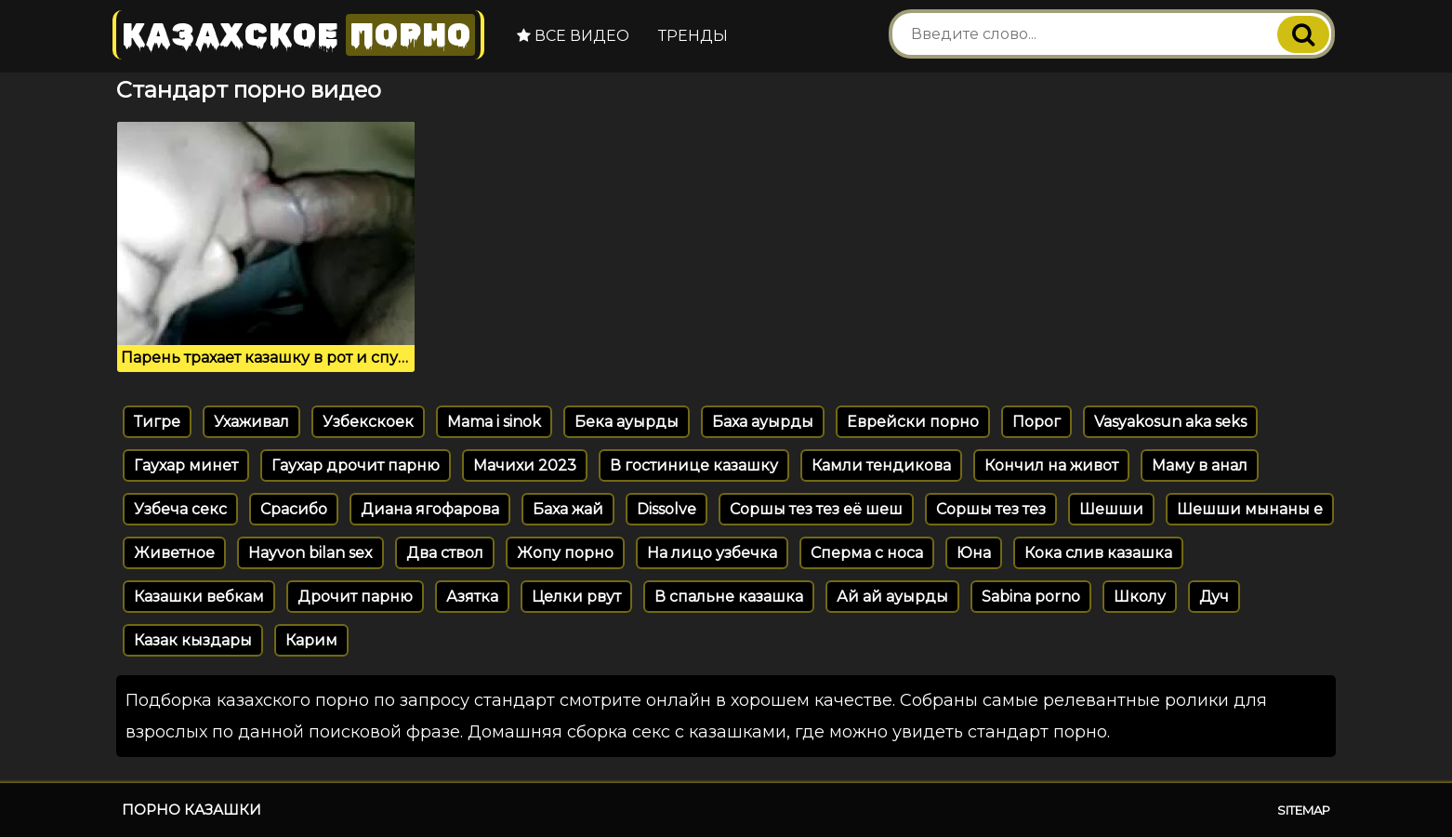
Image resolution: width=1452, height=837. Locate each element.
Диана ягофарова (430, 509)
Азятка (472, 596)
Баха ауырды (762, 422)
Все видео (573, 36)
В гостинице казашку (694, 465)
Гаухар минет (186, 465)
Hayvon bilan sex (310, 553)
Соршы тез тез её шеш (816, 509)
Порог (1036, 422)
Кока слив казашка (1098, 553)
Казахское (298, 35)
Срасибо (293, 509)
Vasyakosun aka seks (1170, 422)
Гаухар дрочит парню (355, 465)
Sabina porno (1031, 596)
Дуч (1214, 596)
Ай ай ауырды (892, 596)
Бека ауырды (626, 422)
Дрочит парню (355, 596)
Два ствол (444, 553)
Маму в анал (1199, 465)
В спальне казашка (728, 596)
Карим (311, 640)
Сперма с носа (867, 553)
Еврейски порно (913, 422)
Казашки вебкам (199, 596)
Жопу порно (565, 553)
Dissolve (666, 509)
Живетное (174, 553)
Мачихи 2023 (524, 465)
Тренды (693, 36)
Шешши (1111, 509)
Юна (974, 553)
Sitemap (1303, 810)
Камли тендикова (881, 465)
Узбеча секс (180, 509)
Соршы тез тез (991, 509)
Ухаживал (251, 422)
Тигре (157, 422)
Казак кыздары (193, 640)
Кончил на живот (1051, 465)
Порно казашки (191, 809)
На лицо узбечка (712, 553)
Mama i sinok (494, 422)
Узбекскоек (368, 422)
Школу (1140, 596)
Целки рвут (576, 596)
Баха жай (568, 509)
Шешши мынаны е (1250, 509)
